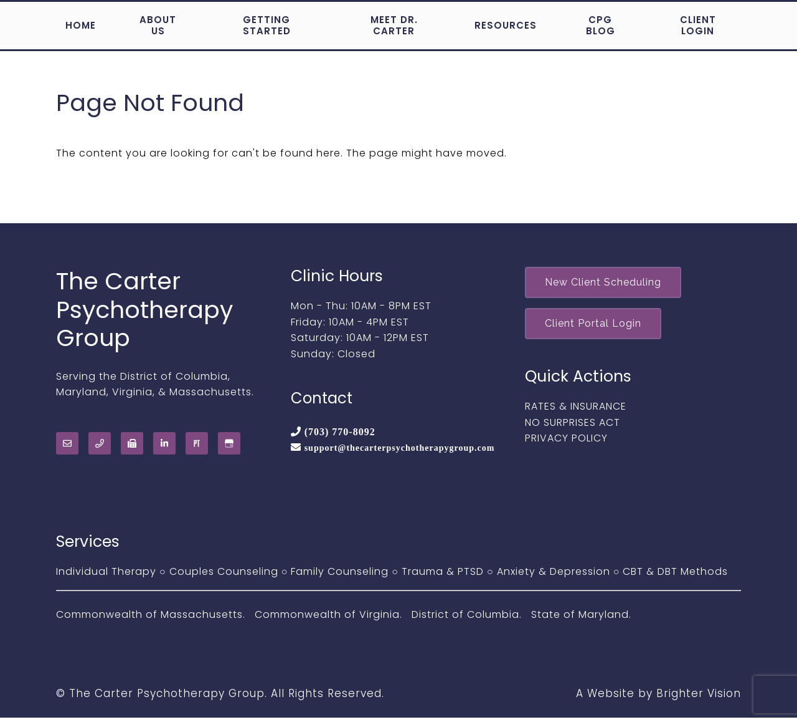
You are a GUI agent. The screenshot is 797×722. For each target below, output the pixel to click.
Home (80, 25)
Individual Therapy (106, 576)
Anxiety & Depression (553, 576)
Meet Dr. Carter (394, 25)
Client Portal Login (596, 326)
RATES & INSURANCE (575, 410)
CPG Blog (600, 25)
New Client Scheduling (606, 283)
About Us (157, 25)
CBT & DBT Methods (675, 576)
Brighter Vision (698, 697)
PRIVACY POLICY (566, 442)
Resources (505, 25)
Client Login (698, 25)
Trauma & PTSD (443, 576)
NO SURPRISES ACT (572, 427)
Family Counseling (340, 576)
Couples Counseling (223, 576)
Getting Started (267, 25)
